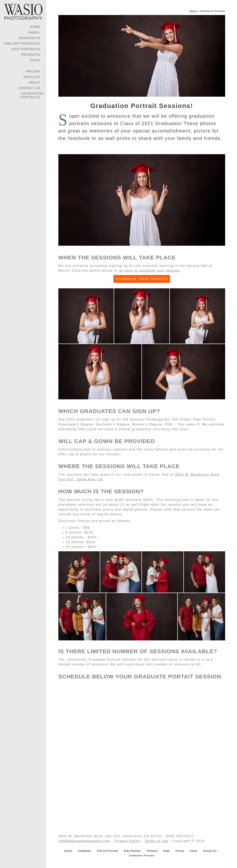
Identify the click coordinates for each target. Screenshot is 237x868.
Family (34, 32)
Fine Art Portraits (22, 43)
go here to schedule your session (149, 270)
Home (35, 27)
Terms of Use (156, 841)
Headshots (29, 38)
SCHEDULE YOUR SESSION (142, 279)
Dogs (35, 60)
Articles (31, 77)
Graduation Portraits (32, 95)
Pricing (33, 71)
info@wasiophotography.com (84, 841)
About (34, 82)
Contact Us (29, 88)
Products (30, 55)
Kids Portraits (25, 49)
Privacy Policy (127, 841)
